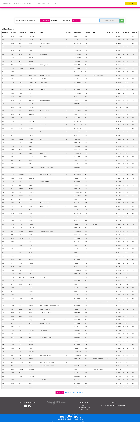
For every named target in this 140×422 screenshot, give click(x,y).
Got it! (131, 3)
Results (84, 405)
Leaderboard (55, 20)
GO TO (75, 20)
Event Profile (66, 20)
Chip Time (126, 33)
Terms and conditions (84, 407)
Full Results (45, 20)
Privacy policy (84, 409)
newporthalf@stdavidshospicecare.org (115, 405)
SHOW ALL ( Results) (74, 393)
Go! (122, 20)
